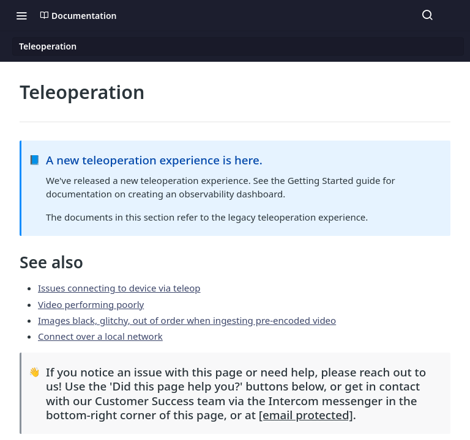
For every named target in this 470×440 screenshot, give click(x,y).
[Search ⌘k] (427, 15)
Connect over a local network (100, 336)
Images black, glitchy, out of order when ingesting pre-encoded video (187, 320)
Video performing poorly (91, 304)
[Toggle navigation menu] (21, 15)
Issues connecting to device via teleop (119, 288)
